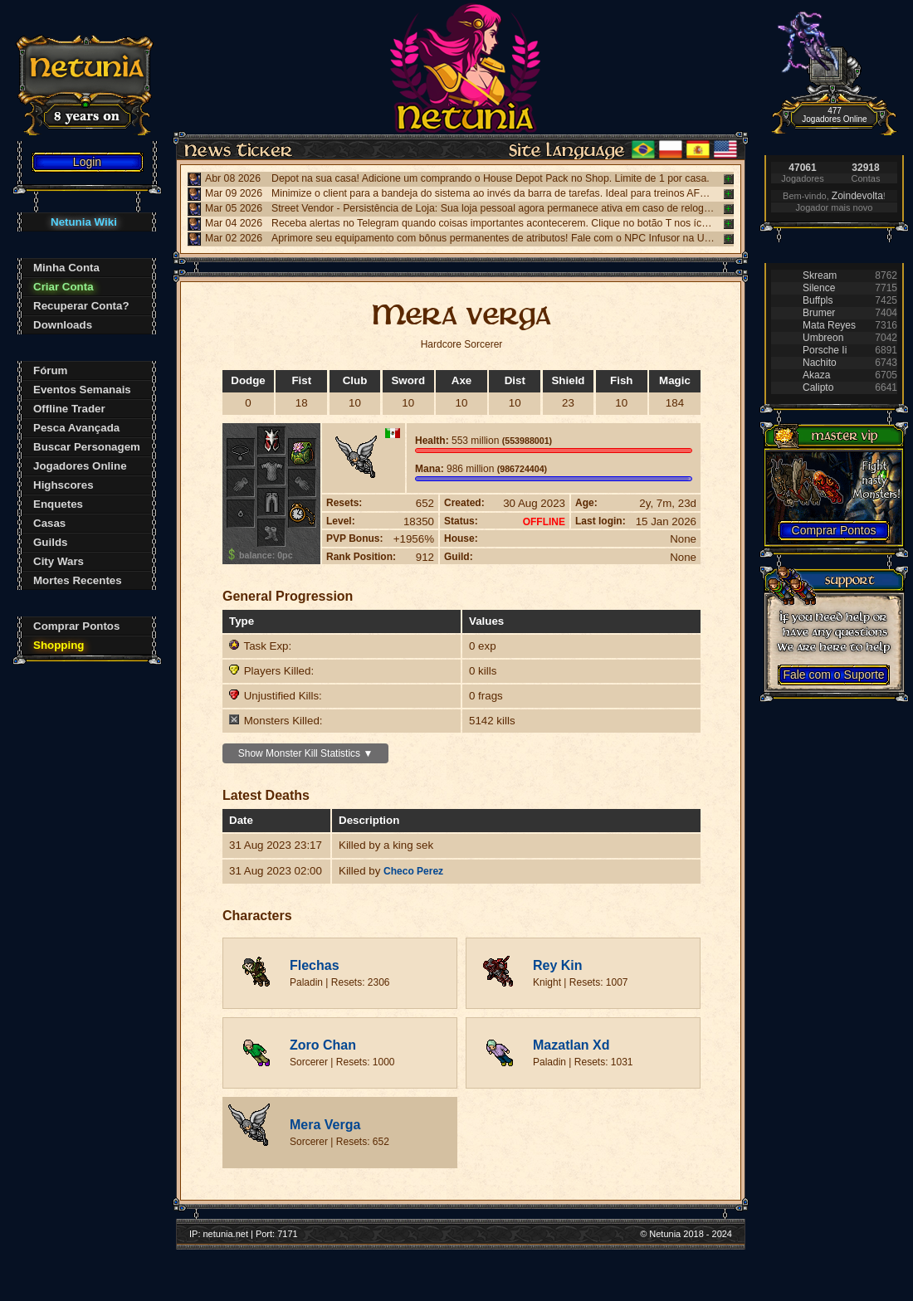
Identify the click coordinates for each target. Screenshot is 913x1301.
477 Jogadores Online (834, 115)
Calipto (818, 387)
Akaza (816, 375)
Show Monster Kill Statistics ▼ (306, 753)
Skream (820, 275)
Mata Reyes (829, 325)
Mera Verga (325, 1125)
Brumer (819, 313)
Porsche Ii (825, 350)
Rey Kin (558, 965)
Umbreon (823, 338)
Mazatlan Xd (571, 1045)
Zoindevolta (857, 196)
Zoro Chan (323, 1045)
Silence (819, 288)
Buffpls (817, 300)
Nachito (820, 362)
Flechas (314, 965)
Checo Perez (413, 871)
